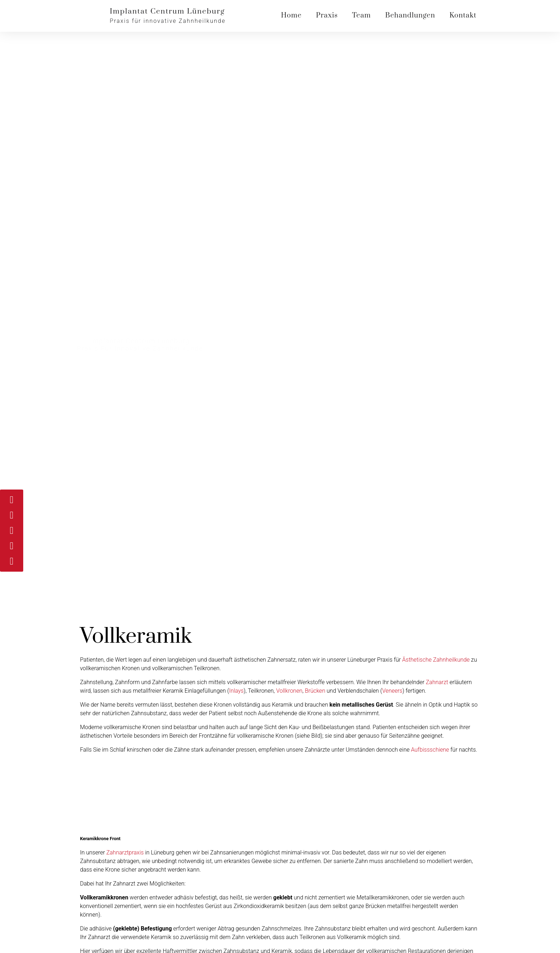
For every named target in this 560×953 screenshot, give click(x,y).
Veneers (392, 690)
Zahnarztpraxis (125, 852)
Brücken (315, 690)
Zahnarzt (437, 682)
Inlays (236, 690)
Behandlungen (410, 15)
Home (291, 15)
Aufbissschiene (430, 749)
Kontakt (463, 15)
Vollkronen (289, 690)
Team (361, 15)
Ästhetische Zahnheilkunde (436, 659)
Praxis (327, 15)
